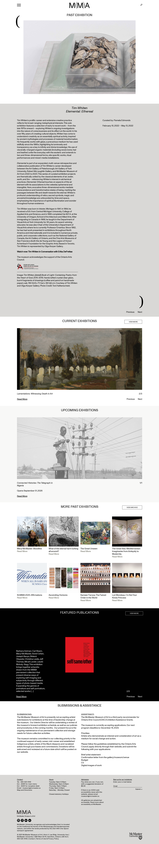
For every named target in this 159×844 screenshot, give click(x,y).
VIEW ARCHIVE (132, 507)
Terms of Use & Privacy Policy (47, 839)
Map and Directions (24, 790)
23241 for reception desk (30, 786)
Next (140, 312)
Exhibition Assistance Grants (119, 719)
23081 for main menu (29, 784)
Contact (32, 839)
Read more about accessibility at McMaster (92, 803)
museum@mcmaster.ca (31, 788)
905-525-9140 (26, 782)
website (118, 746)
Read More (22, 399)
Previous (130, 312)
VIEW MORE (133, 322)
